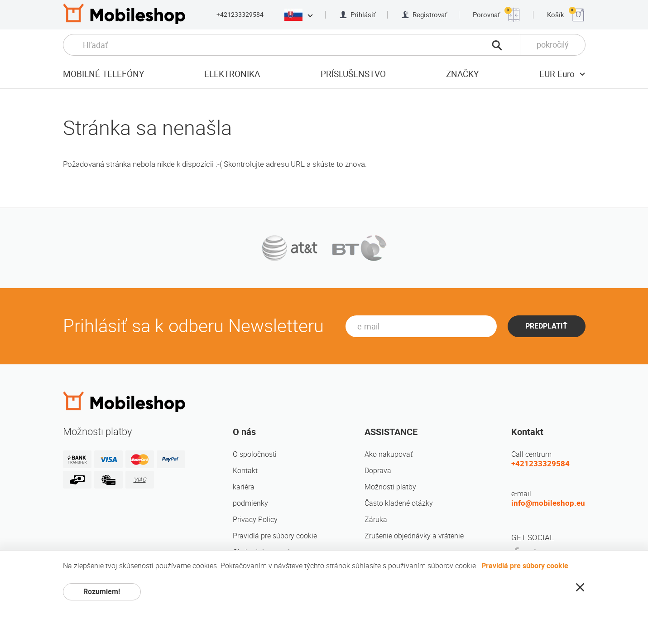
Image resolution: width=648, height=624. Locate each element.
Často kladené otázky (399, 503)
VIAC (140, 479)
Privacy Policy (255, 519)
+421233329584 (240, 14)
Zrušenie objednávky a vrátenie (414, 536)
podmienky (250, 503)
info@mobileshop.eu (548, 503)
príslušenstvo (353, 74)
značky (462, 74)
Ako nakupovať (389, 454)
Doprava (378, 470)
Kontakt (245, 470)
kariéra (243, 487)
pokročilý (553, 44)
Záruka (376, 519)
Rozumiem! (101, 591)
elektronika (232, 74)
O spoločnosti (255, 454)
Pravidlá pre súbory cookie (275, 536)
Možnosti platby (390, 487)
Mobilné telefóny (103, 74)
